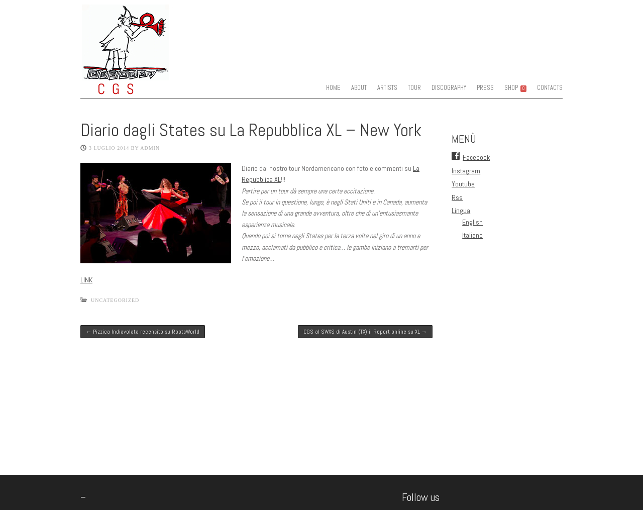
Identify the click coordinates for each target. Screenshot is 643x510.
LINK (86, 279)
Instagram (466, 170)
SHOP (515, 88)
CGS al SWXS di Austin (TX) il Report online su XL (365, 331)
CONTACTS (550, 88)
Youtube (463, 183)
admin (150, 148)
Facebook (476, 157)
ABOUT (359, 88)
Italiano (472, 235)
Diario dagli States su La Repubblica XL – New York (250, 130)
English (472, 222)
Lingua (461, 210)
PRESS (485, 88)
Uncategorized (115, 300)
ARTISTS (387, 88)
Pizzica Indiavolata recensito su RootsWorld (142, 331)
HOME (333, 88)
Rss (457, 197)
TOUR (414, 88)
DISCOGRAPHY (449, 88)
